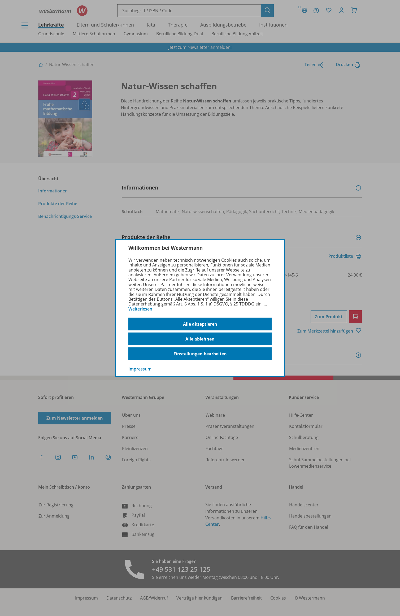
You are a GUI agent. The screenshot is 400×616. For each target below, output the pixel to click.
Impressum (139, 369)
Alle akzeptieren (200, 324)
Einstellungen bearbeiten (200, 354)
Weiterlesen (140, 309)
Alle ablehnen (200, 339)
